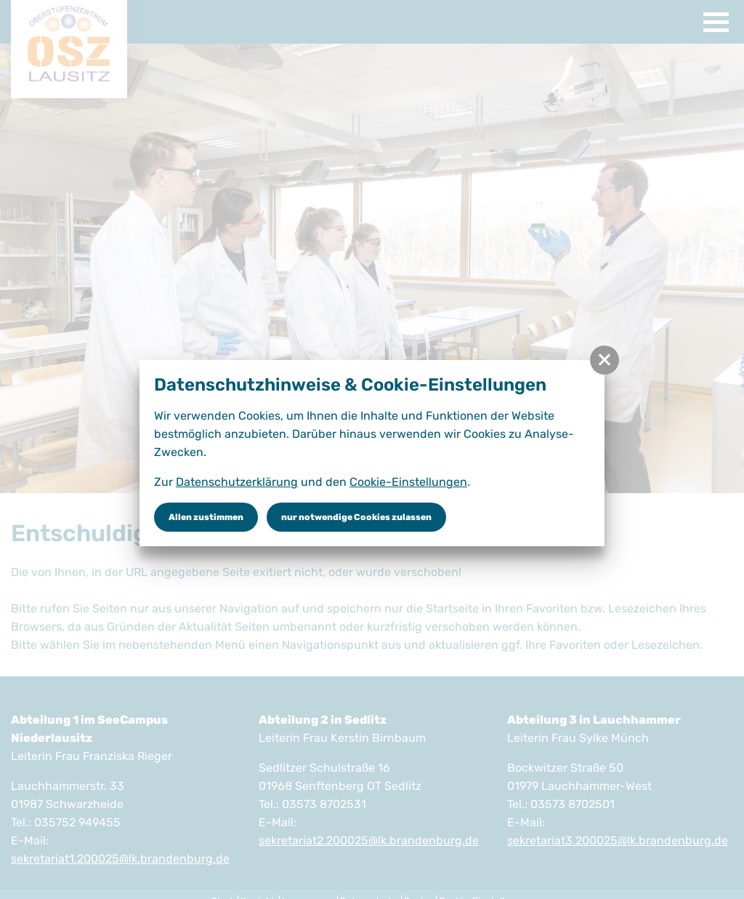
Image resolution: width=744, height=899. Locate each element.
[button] (604, 360)
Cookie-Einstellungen (408, 482)
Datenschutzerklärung (237, 482)
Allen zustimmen (206, 517)
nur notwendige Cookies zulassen (356, 517)
